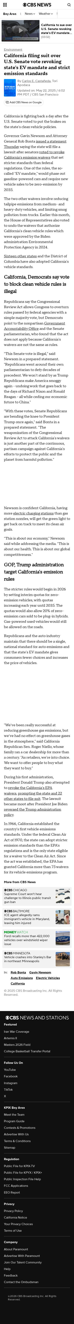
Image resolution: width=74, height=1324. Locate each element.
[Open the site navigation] (13, 5)
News (30, 14)
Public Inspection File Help (22, 1179)
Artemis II (10, 1038)
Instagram (10, 1083)
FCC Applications (16, 1185)
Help (7, 1269)
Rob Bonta (18, 972)
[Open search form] (69, 5)
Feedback (11, 1275)
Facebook (11, 1076)
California (18, 984)
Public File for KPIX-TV (19, 1166)
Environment (13, 49)
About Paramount (16, 1249)
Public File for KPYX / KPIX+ (23, 1172)
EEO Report (12, 1192)
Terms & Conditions (17, 1141)
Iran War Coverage (16, 1031)
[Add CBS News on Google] (23, 102)
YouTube (10, 1069)
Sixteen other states (20, 256)
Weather (46, 14)
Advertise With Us (16, 1134)
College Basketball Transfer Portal (27, 1051)
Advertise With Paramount (22, 1255)
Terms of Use (13, 1230)
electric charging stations (33, 513)
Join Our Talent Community (23, 1262)
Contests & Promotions (19, 1127)
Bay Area (9, 14)
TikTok (8, 1089)
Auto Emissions (22, 978)
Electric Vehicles (48, 978)
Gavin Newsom (40, 972)
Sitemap (9, 1147)
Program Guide (14, 1121)
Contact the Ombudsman (21, 1282)
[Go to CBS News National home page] (37, 5)
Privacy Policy (13, 1211)
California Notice (15, 1217)
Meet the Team (14, 1114)
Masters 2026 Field (17, 1044)
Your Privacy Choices (18, 1224)
